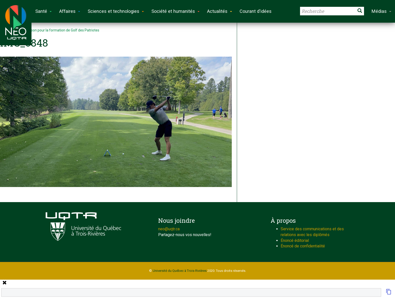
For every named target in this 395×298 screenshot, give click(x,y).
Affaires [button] (69, 11)
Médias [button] (381, 11)
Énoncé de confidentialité (303, 246)
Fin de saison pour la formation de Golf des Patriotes (57, 30)
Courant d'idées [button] (256, 11)
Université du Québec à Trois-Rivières (180, 271)
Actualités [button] (219, 11)
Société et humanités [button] (175, 11)
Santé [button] (43, 11)
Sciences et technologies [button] (116, 11)
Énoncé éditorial (295, 240)
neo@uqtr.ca (169, 229)
